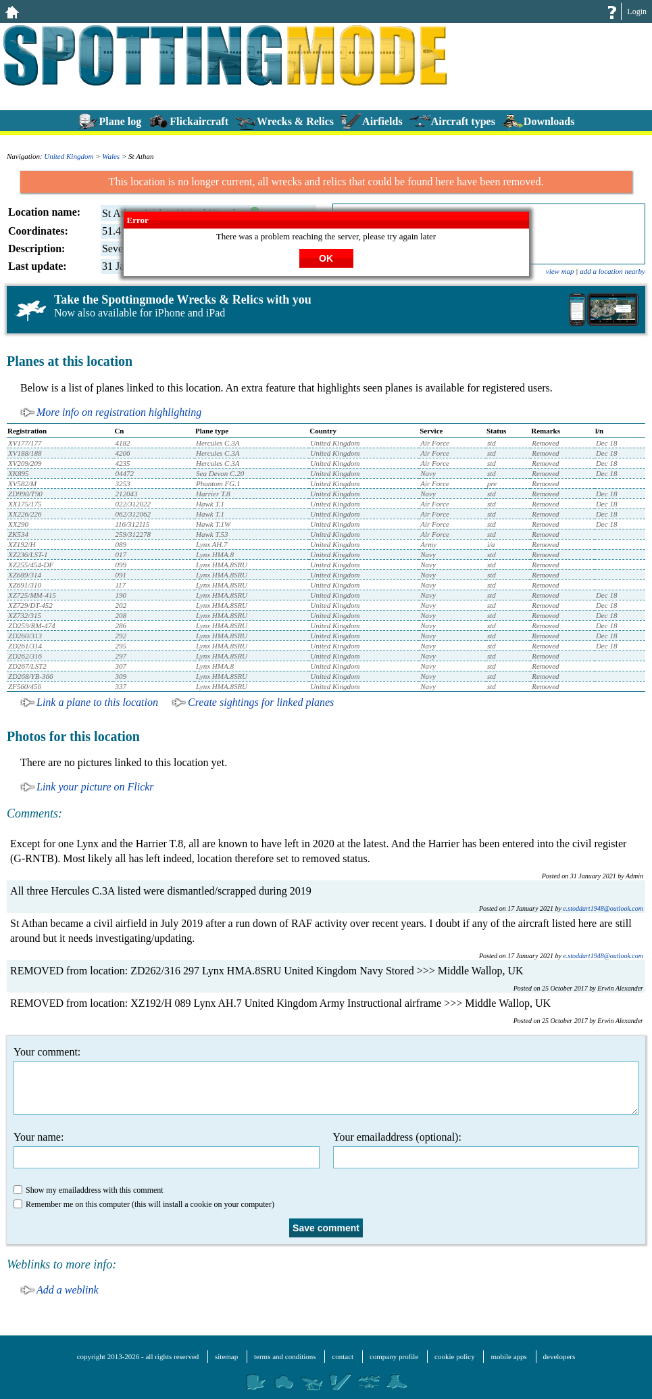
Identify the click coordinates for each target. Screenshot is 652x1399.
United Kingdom (68, 156)
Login (637, 11)
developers (559, 1356)
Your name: (167, 1149)
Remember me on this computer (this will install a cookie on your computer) (144, 1204)
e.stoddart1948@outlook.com (603, 908)
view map (560, 271)
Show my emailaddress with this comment (89, 1190)
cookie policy (454, 1356)
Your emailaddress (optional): (486, 1149)
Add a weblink (67, 1290)
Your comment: (326, 1080)
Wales (111, 156)
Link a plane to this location (97, 702)
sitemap (226, 1356)
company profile (394, 1356)
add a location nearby (612, 271)
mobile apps (508, 1356)
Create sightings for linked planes (261, 702)
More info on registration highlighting (118, 412)
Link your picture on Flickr (95, 786)
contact (342, 1356)
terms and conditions (285, 1356)
